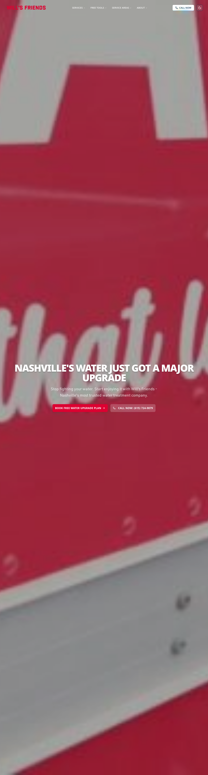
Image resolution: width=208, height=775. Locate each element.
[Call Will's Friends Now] (183, 8)
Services (78, 7)
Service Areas (122, 7)
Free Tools (99, 7)
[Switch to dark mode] (200, 8)
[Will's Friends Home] (26, 8)
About (142, 7)
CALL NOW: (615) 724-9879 (133, 408)
